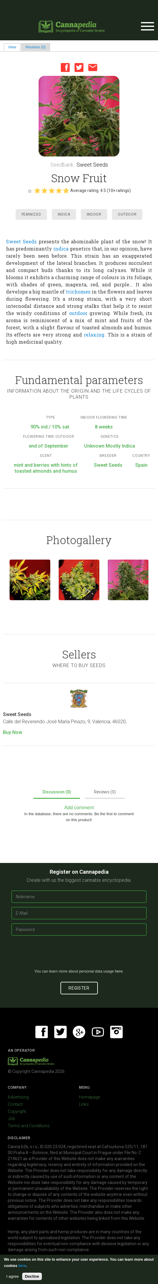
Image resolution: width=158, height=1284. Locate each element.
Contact (15, 1104)
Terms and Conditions (29, 1125)
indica (61, 248)
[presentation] (79, 954)
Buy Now (12, 732)
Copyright (17, 1111)
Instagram (116, 1032)
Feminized (31, 214)
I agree (12, 1276)
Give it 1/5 (37, 190)
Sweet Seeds (92, 165)
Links (84, 1104)
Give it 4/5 (59, 190)
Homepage (89, 1097)
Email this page (92, 67)
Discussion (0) (56, 792)
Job (11, 1118)
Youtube (97, 1032)
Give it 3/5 (51, 190)
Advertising (18, 1097)
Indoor (94, 214)
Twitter (79, 67)
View (14, 47)
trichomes (78, 291)
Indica (64, 214)
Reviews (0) (35, 47)
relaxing (94, 334)
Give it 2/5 (44, 190)
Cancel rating (29, 191)
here (119, 971)
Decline (32, 1276)
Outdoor (127, 214)
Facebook (65, 67)
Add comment (79, 807)
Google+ (79, 1032)
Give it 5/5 (66, 190)
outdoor (78, 313)
